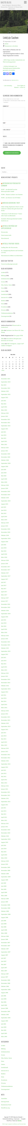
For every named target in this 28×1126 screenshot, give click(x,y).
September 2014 (5, 689)
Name (4, 123)
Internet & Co (15, 80)
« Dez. (3, 370)
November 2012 (5, 757)
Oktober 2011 (5, 798)
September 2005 (5, 1017)
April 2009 (4, 892)
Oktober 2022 (5, 391)
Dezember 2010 (5, 829)
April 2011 (4, 817)
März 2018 (4, 557)
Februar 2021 (5, 447)
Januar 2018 (4, 563)
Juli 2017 (3, 582)
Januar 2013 (4, 751)
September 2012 (5, 764)
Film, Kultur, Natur (6, 285)
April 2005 (4, 1033)
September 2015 (5, 651)
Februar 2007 (5, 974)
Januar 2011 (4, 826)
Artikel (3, 272)
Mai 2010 (3, 851)
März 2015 (4, 670)
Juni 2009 (3, 886)
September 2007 (5, 952)
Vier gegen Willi (18, 335)
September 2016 (5, 613)
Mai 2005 (3, 1030)
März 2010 (4, 858)
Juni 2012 (3, 773)
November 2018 (5, 532)
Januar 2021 (4, 451)
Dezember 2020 (5, 454)
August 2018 (4, 541)
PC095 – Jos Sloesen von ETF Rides (10, 197)
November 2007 (5, 945)
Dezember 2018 (5, 529)
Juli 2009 (3, 883)
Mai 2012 (3, 776)
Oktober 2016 (5, 610)
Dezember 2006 (5, 980)
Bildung (3, 275)
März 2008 (4, 933)
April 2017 (4, 591)
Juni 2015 (3, 660)
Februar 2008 (5, 936)
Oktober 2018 (5, 535)
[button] (26, 2)
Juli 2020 (3, 469)
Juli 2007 (3, 958)
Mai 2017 (3, 588)
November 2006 (5, 983)
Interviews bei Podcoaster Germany (10, 184)
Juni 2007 (3, 961)
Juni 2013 (3, 736)
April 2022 (4, 407)
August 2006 (4, 992)
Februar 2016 (5, 635)
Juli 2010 (3, 845)
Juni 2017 (3, 585)
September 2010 (5, 839)
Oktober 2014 (5, 685)
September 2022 (5, 394)
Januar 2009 (4, 902)
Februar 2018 (5, 560)
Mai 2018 (3, 551)
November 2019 (5, 494)
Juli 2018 (3, 544)
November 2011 (5, 795)
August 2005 (4, 1021)
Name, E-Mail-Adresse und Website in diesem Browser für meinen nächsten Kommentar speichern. (14, 145)
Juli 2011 (3, 808)
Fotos (2, 288)
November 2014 (5, 682)
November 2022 (5, 388)
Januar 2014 (4, 714)
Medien (3, 300)
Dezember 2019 (5, 491)
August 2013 (4, 729)
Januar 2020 (4, 488)
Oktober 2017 (5, 573)
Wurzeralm (4, 232)
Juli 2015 (3, 657)
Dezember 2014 (5, 679)
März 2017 (4, 595)
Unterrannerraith (6, 235)
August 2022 (4, 397)
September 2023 (5, 382)
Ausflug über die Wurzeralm (9, 247)
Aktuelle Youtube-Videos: (10, 243)
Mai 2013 (3, 739)
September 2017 (5, 576)
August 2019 (4, 504)
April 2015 (4, 667)
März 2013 (4, 745)
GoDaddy (19, 1121)
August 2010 (4, 842)
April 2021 (4, 441)
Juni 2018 (3, 548)
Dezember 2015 (5, 642)
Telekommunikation (7, 313)
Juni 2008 (3, 923)
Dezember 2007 (5, 942)
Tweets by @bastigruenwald (9, 264)
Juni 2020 (3, 472)
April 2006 (4, 1005)
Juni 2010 (3, 848)
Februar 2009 (5, 898)
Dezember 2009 (5, 867)
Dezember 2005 (5, 1011)
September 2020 (5, 463)
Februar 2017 (5, 598)
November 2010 (5, 833)
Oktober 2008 (5, 911)
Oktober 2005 (5, 1014)
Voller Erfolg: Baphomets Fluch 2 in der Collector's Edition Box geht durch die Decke (12, 208)
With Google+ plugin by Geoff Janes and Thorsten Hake (14, 1124)
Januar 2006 (4, 1008)
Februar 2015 (5, 673)
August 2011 (4, 804)
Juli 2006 (3, 996)
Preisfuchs (4, 307)
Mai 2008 (3, 927)
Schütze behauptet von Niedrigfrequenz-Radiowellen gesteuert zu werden (11, 68)
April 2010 (4, 855)
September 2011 (5, 801)
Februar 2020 (5, 485)
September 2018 (5, 538)
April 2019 (4, 516)
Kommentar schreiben (11, 46)
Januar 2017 (4, 601)
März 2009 (4, 895)
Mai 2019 (3, 513)
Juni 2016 (3, 623)
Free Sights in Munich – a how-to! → (19, 87)
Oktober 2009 (5, 873)
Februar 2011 (5, 823)
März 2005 (4, 1036)
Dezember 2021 (5, 419)
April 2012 (4, 779)
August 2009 (4, 880)
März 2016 (4, 632)
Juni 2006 (3, 999)
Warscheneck (5, 238)
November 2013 (5, 720)
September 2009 (5, 876)
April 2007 (4, 967)
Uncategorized (5, 316)
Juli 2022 (3, 400)
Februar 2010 (5, 861)
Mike (2, 330)
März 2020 (4, 482)
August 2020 (4, 466)
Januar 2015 (4, 676)
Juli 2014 (3, 695)
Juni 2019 (3, 510)
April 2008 (4, 930)
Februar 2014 (5, 711)
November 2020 (5, 457)
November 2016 (5, 607)
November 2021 (5, 422)
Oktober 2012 (5, 761)
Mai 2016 (3, 626)
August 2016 (4, 617)
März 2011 (4, 820)
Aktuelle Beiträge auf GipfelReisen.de (9, 227)
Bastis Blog (6, 2)
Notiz (2, 303)
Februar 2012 (5, 786)
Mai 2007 (3, 964)
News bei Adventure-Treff (11, 203)
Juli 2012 (3, 770)
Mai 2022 (3, 404)
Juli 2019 (3, 507)
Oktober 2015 (5, 648)
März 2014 (4, 707)
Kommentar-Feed (6, 1105)
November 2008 (5, 908)
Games (3, 291)
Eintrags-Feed (5, 1101)
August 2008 (4, 917)
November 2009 (5, 870)
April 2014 (4, 704)
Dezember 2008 (5, 905)
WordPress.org (5, 1108)
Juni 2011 (3, 811)
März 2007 (4, 970)
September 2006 (5, 989)
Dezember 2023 (5, 378)
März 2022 (4, 410)
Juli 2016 (3, 620)
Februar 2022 (5, 413)
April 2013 (4, 742)
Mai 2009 (3, 889)
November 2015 (5, 645)
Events (3, 282)
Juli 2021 (3, 432)
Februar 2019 (5, 523)
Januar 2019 (4, 526)
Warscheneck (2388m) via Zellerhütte (12, 255)
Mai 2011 (3, 814)
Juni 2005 (3, 1027)
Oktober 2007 (5, 949)
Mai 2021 (3, 438)
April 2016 (4, 629)
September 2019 (5, 501)
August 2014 (4, 692)
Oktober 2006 (5, 986)
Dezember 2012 (5, 754)
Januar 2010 (4, 864)
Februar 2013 (5, 748)
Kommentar (6, 106)
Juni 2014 (3, 698)
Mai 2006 (3, 1002)
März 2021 (4, 444)
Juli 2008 (3, 920)
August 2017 (4, 579)
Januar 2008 (4, 939)
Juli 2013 (3, 732)
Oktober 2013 (5, 723)
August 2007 (4, 955)
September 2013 (5, 726)
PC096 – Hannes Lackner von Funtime (12, 194)
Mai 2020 (3, 476)
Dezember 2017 (5, 566)
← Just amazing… (8, 85)
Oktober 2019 (5, 497)
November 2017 (5, 570)
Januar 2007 (4, 977)
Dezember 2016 (5, 604)
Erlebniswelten (5, 278)
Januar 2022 (4, 416)
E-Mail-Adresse (7, 130)
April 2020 (4, 479)
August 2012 (4, 767)
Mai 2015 (3, 664)
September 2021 (5, 425)
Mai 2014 (3, 701)
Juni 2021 (3, 435)
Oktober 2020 (5, 460)
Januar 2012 (4, 789)
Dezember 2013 (5, 717)
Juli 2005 (3, 1024)
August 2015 (4, 654)
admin (6, 44)
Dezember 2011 (5, 792)
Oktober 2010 (5, 836)
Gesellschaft (4, 294)
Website (5, 136)
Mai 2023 (3, 385)
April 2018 (4, 554)
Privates (3, 310)
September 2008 (5, 914)
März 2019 (4, 519)
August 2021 (4, 429)
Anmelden (4, 1098)
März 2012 (4, 783)
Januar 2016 (4, 638)
